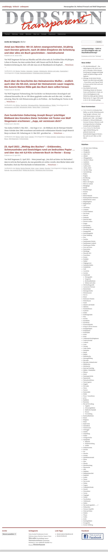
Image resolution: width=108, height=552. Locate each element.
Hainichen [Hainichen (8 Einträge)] (40, 536)
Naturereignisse (87, 382)
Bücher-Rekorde (25, 168)
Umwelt (85, 489)
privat (84, 398)
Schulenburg (86, 433)
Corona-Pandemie (88, 211)
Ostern (85, 388)
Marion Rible (36, 107)
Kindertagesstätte (87, 314)
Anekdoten (86, 162)
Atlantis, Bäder (87, 168)
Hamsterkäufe (87, 289)
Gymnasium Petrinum (89, 287)
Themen (7, 34)
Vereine (85, 493)
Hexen (85, 297)
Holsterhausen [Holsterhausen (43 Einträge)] (39, 544)
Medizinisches (87, 356)
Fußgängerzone (87, 263)
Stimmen (28, 34)
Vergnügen (86, 495)
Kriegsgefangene (87, 328)
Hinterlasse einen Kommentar (41, 73)
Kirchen (85, 318)
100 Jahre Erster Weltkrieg (90, 148)
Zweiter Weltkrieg (88, 525)
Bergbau (85, 176)
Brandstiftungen (87, 190)
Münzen (85, 372)
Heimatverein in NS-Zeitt (11, 107)
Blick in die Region (88, 182)
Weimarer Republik (88, 509)
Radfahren (86, 400)
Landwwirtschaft (87, 340)
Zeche (85, 519)
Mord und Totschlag (88, 368)
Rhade (85, 422)
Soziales (35, 71)
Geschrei (85, 273)
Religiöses (86, 420)
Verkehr (85, 497)
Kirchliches (86, 322)
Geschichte (24, 105)
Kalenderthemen (87, 308)
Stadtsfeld (86, 475)
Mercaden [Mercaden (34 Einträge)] (32, 538)
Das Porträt (86, 213)
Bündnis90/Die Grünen (89, 199)
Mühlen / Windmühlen (89, 370)
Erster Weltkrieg (87, 235)
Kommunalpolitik (88, 324)
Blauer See (86, 180)
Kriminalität (86, 332)
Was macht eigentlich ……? (90, 505)
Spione (85, 459)
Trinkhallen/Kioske (88, 487)
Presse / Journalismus (89, 396)
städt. (84, 469)
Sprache (85, 463)
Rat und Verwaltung (88, 404)
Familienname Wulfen (89, 245)
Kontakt (43, 34)
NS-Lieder (86, 386)
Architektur (86, 164)
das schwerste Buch (16, 170)
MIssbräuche (86, 366)
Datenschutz (62, 34)
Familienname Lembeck (89, 243)
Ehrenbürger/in (87, 227)
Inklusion (87, 441)
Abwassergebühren (90, 408)
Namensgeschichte (88, 376)
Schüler (85, 435)
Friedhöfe (85, 259)
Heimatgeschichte (33, 105)
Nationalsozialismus (45, 105)
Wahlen (85, 503)
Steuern (87, 412)
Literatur (31, 137)
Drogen (85, 223)
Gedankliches (86, 267)
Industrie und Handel (88, 305)
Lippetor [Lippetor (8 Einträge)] (46, 538)
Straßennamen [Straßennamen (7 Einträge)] (40, 534)
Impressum (52, 34)
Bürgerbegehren (87, 201)
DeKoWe (85, 215)
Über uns (36, 34)
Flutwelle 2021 (87, 253)
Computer (86, 209)
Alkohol (85, 156)
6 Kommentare (24, 139)
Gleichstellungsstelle (88, 285)
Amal (17, 73)
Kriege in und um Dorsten (90, 326)
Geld (84, 269)
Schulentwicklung (90, 443)
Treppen (85, 485)
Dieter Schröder (51, 137)
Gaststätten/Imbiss (88, 265)
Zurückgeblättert (87, 521)
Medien (85, 354)
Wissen (85, 515)
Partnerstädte (86, 392)
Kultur (22, 137)
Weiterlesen (12, 102)
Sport (84, 461)
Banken (85, 174)
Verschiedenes (87, 499)
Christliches (86, 207)
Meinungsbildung (88, 358)
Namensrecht (86, 378)
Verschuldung (88, 414)
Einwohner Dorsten (88, 229)
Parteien (85, 390)
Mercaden (86, 360)
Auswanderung (87, 172)
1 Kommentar (45, 107)
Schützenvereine (87, 447)
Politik (85, 394)
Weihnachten (86, 507)
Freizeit (85, 257)
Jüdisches (85, 307)
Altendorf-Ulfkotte (88, 160)
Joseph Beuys (61, 137)
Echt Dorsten (86, 225)
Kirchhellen (86, 320)
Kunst (26, 137)
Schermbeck (86, 426)
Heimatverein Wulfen (26, 107)
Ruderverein (86, 424)
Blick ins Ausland (88, 184)
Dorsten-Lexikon (87, 221)
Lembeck (85, 342)
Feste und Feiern (87, 247)
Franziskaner (86, 255)
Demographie (88, 277)
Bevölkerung (86, 178)
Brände (85, 188)
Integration (29, 71)
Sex (84, 451)
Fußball (85, 261)
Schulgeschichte (87, 437)
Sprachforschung (87, 465)
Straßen (85, 477)
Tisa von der (86, 481)
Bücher (18, 71)
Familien (23, 71)
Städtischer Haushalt (90, 410)
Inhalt (21, 34)
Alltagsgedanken (87, 158)
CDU (84, 205)
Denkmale (86, 217)
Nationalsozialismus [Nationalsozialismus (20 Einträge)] (35, 540)
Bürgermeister (87, 203)
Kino (84, 316)
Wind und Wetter (87, 511)
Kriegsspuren (86, 330)
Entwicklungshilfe (88, 233)
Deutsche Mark (87, 219)
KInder (85, 312)
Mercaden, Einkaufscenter (90, 362)
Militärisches (86, 364)
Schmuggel (86, 429)
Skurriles (47, 168)
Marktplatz (86, 350)
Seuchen (85, 449)
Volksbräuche (43, 71)
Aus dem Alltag (87, 170)
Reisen (85, 418)
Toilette (85, 483)
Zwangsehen (64, 71)
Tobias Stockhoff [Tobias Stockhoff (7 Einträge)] (33, 534)
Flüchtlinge (86, 251)
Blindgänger (86, 186)
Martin (85, 352)
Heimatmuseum (87, 293)
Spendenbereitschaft (88, 457)
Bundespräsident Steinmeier (90, 197)
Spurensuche (86, 467)
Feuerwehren (86, 249)
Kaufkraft (85, 310)
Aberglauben (86, 152)
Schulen (85, 431)
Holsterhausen (87, 301)
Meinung (15, 34)
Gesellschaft (86, 275)
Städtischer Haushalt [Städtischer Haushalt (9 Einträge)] (44, 542)
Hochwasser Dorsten (88, 299)
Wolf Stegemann (14, 139)
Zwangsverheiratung (26, 73)
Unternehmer (86, 491)
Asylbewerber (87, 166)
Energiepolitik (87, 231)
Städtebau (85, 471)
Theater (85, 479)
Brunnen (85, 191)
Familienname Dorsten (89, 241)
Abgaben (87, 406)
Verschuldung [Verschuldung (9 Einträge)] (40, 538)
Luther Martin (87, 348)
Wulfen (54, 105)
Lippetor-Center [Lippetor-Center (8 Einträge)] (47, 536)
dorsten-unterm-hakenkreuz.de (65, 534)
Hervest (85, 295)
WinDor (85, 513)
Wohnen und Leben (53, 71)
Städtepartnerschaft (88, 473)
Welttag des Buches (28, 170)
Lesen (37, 168)
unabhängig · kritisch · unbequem (15, 6)
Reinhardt (85, 120)
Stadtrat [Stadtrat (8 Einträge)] (36, 536)
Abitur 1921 (86, 154)
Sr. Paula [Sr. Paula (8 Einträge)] (36, 542)
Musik (85, 374)
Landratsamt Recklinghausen (91, 338)
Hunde (85, 303)
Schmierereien (87, 427)
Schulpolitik (86, 439)
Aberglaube (86, 150)
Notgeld (85, 384)
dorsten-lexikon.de (62, 536)
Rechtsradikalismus (90, 281)
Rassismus (86, 402)
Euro (84, 237)
